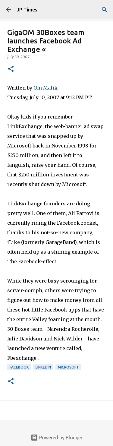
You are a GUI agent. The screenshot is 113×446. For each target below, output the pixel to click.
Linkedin (43, 367)
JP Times (27, 9)
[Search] (104, 9)
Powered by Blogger (57, 437)
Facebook (19, 367)
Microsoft (68, 367)
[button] (10, 69)
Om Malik (45, 88)
